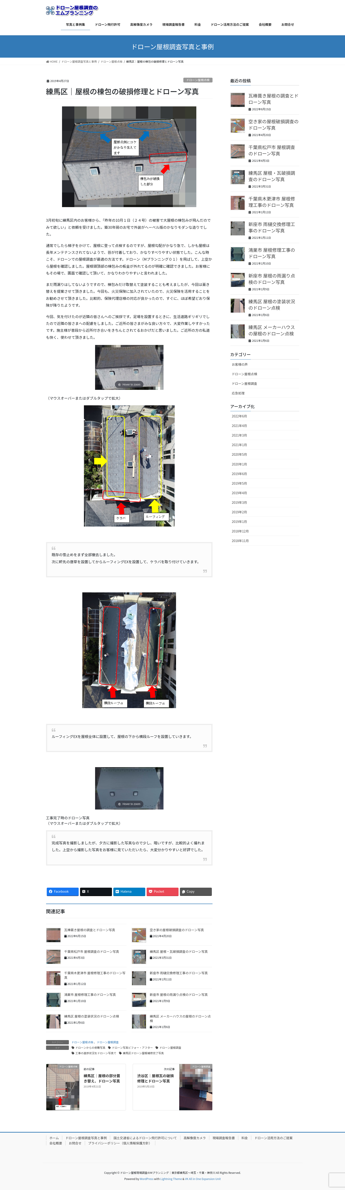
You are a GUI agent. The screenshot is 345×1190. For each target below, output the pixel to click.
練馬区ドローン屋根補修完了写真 (143, 1053)
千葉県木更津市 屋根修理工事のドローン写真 (94, 975)
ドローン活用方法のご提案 (273, 1138)
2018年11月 (240, 540)
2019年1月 (239, 521)
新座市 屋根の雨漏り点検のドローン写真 (179, 994)
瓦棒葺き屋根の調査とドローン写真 (89, 930)
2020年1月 (239, 464)
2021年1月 (239, 444)
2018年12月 (240, 531)
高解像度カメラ (195, 1138)
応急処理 (238, 393)
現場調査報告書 (224, 1138)
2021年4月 (239, 425)
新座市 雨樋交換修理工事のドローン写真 (179, 973)
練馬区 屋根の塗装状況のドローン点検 (91, 1016)
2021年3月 (239, 435)
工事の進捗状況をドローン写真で (95, 1053)
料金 (244, 1138)
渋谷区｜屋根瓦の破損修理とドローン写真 (155, 1078)
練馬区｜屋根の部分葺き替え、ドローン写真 (102, 1078)
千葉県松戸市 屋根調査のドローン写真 (91, 951)
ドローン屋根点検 (198, 80)
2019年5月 (239, 483)
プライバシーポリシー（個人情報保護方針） (120, 1143)
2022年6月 (239, 416)
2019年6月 (239, 473)
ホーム (54, 1138)
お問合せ (75, 1143)
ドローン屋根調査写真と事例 (86, 1138)
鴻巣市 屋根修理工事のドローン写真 (90, 994)
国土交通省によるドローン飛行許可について (145, 1138)
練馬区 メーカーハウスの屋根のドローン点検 (180, 1018)
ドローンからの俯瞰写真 (90, 1047)
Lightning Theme (171, 1179)
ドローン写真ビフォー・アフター (132, 1047)
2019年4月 (239, 493)
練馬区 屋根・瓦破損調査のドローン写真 (179, 951)
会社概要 (55, 1143)
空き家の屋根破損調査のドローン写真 (177, 930)
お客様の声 (240, 364)
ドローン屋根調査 (108, 1042)
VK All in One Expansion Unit (203, 1179)
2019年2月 (239, 512)
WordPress (146, 1179)
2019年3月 (239, 502)
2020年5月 (239, 454)
